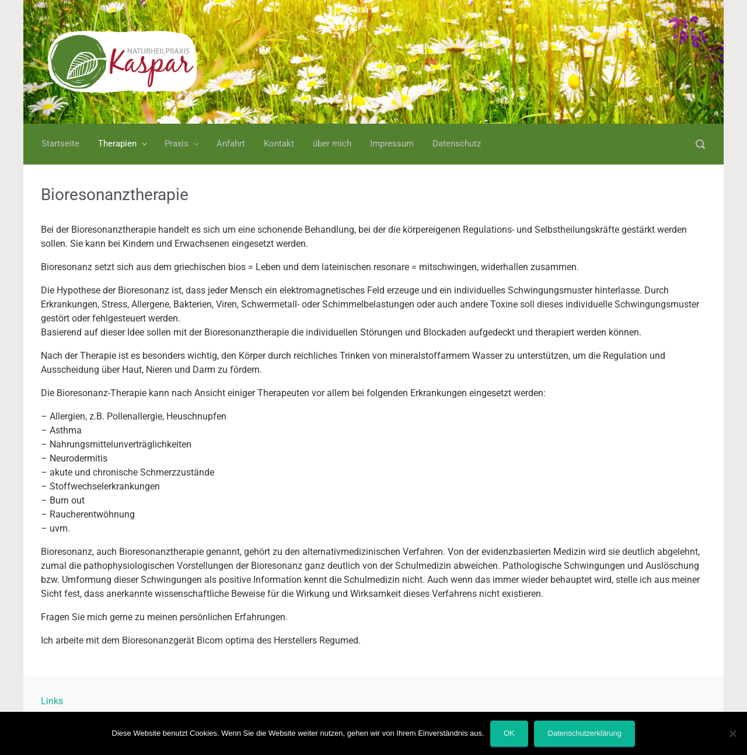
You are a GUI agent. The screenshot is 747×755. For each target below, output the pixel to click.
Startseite (60, 143)
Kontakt (279, 143)
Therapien (117, 143)
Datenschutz (456, 143)
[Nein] (732, 733)
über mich (332, 143)
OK (509, 733)
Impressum (392, 143)
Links (52, 701)
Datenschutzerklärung (585, 733)
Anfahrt (231, 143)
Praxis (177, 143)
